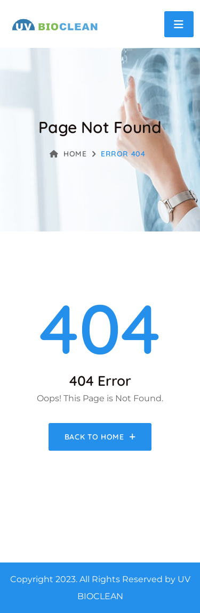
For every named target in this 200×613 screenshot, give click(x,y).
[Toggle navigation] (179, 24)
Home (68, 154)
